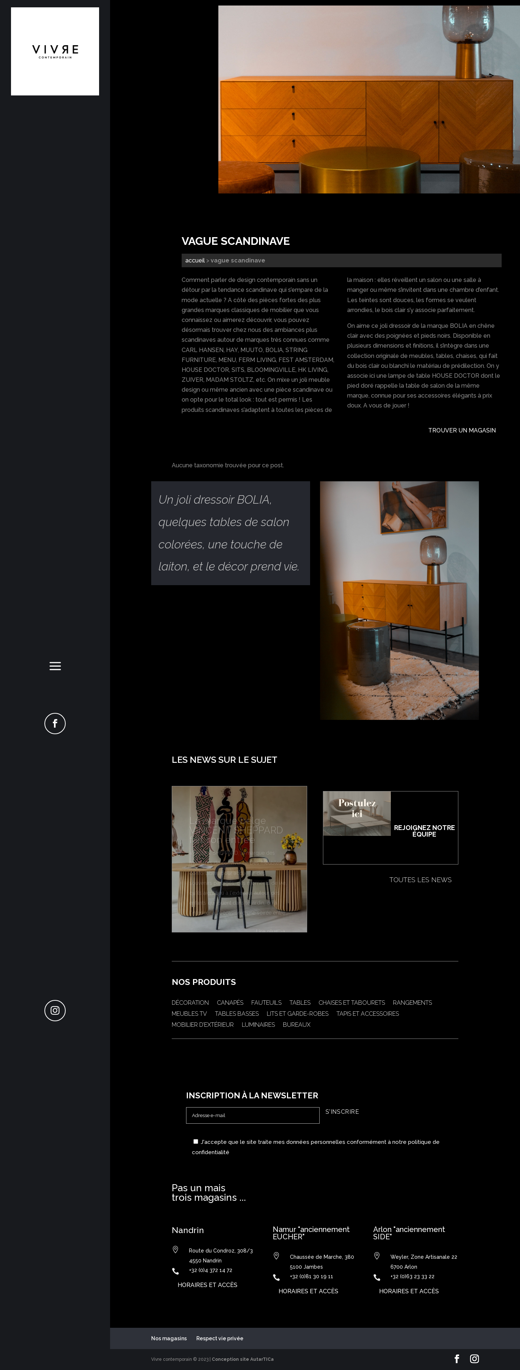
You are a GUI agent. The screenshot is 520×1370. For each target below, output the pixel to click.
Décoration (190, 1003)
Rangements (412, 1003)
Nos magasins (169, 1338)
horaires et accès (207, 1285)
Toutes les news (420, 880)
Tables (300, 1003)
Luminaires (258, 1025)
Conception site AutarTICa (243, 1359)
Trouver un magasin (462, 430)
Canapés (230, 1003)
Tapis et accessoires (368, 1014)
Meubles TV (189, 1014)
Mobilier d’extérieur (203, 1025)
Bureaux (296, 1025)
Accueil (195, 260)
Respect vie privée (219, 1338)
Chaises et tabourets (352, 1003)
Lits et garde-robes (297, 1014)
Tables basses (237, 1014)
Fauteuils (266, 1003)
